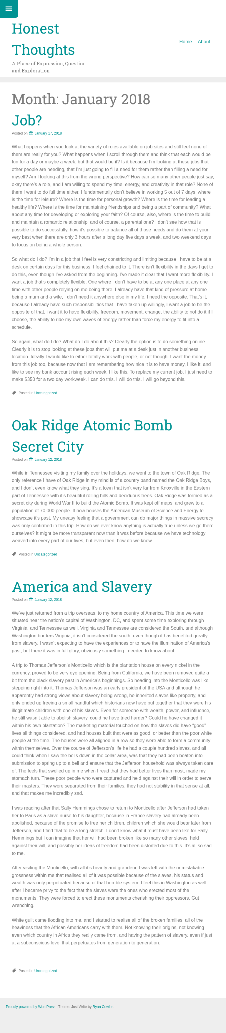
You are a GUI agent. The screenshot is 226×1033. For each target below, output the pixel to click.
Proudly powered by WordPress (31, 1007)
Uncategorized (45, 393)
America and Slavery (82, 586)
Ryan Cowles (103, 1007)
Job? (27, 120)
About (204, 41)
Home (186, 41)
